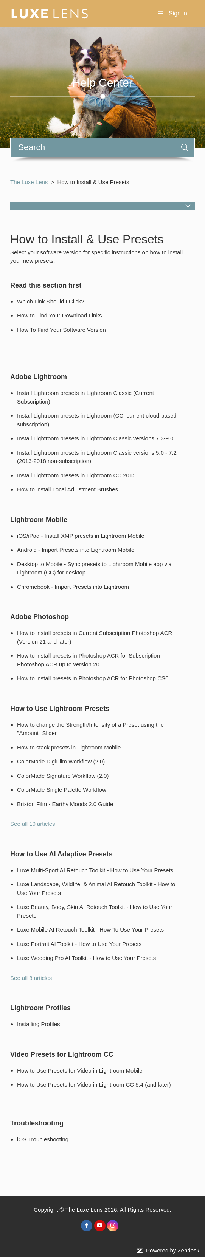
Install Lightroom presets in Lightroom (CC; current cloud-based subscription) (97, 419)
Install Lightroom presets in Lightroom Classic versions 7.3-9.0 (95, 438)
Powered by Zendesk (172, 1250)
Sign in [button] (178, 13)
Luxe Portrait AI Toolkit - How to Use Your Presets (79, 944)
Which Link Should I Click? (50, 301)
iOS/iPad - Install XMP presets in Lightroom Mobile (80, 536)
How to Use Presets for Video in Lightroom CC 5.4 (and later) (94, 1084)
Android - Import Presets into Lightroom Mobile (75, 549)
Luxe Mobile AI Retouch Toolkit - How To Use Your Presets (90, 929)
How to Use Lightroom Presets (59, 708)
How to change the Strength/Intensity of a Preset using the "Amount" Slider (90, 729)
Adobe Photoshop (39, 617)
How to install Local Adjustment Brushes (67, 489)
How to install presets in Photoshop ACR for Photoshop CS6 (92, 678)
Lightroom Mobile (38, 519)
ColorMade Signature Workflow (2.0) (63, 775)
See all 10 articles (32, 823)
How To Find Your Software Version (61, 330)
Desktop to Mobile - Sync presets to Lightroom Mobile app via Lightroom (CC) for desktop (94, 568)
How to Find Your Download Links (59, 315)
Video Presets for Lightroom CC (61, 1054)
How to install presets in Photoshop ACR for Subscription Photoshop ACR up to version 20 (88, 659)
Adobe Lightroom (38, 377)
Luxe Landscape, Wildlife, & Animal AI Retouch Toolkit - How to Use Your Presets (96, 888)
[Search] (102, 147)
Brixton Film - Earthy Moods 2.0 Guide (65, 804)
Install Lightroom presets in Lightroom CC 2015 (76, 475)
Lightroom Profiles (40, 1008)
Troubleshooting (37, 1123)
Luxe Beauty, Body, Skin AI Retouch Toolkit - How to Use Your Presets (94, 911)
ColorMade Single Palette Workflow (61, 789)
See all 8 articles (31, 978)
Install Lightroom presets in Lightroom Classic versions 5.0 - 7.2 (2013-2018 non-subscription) (97, 456)
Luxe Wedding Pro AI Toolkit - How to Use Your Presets (86, 958)
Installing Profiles (38, 1024)
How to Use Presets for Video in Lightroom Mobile (80, 1070)
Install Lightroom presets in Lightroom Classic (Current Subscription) (85, 397)
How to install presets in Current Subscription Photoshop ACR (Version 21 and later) (94, 637)
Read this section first (45, 285)
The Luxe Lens (29, 182)
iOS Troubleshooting (42, 1139)
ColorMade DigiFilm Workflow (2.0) (61, 761)
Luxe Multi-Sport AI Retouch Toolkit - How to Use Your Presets (95, 870)
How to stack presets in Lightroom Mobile (69, 747)
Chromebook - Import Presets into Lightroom (73, 587)
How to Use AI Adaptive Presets (61, 854)
